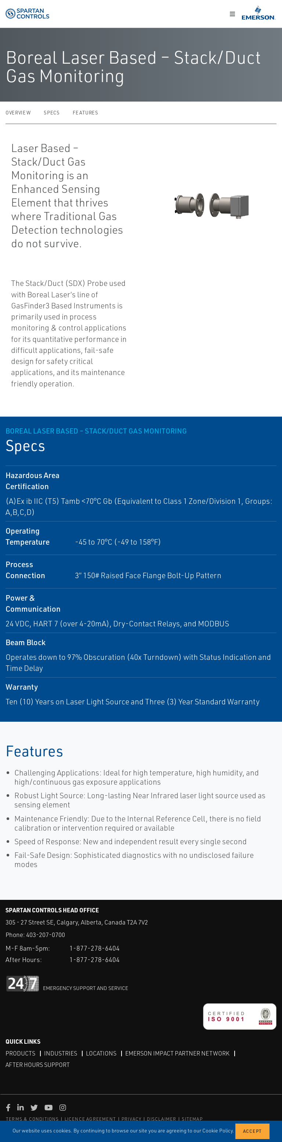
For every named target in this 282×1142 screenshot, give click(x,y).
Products (20, 1053)
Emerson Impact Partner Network (177, 1053)
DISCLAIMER (161, 1119)
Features (85, 113)
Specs (51, 113)
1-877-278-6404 (94, 948)
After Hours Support (38, 1064)
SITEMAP (192, 1119)
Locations (101, 1053)
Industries (60, 1053)
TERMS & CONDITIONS (32, 1119)
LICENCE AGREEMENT (90, 1119)
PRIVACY (131, 1119)
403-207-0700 (45, 934)
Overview (18, 113)
